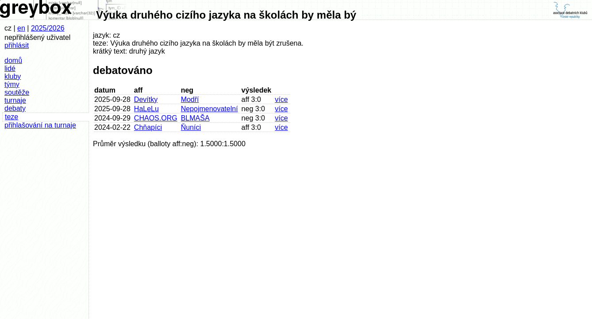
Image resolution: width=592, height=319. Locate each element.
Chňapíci (148, 127)
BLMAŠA (195, 118)
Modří (190, 99)
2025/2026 (48, 28)
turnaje (15, 100)
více (281, 99)
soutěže (16, 92)
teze (11, 117)
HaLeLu (146, 109)
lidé (9, 68)
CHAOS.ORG (155, 118)
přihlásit (16, 45)
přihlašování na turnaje (40, 125)
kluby (12, 76)
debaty (15, 108)
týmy (11, 84)
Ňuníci (191, 127)
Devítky (146, 99)
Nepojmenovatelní (209, 109)
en (21, 28)
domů (13, 60)
